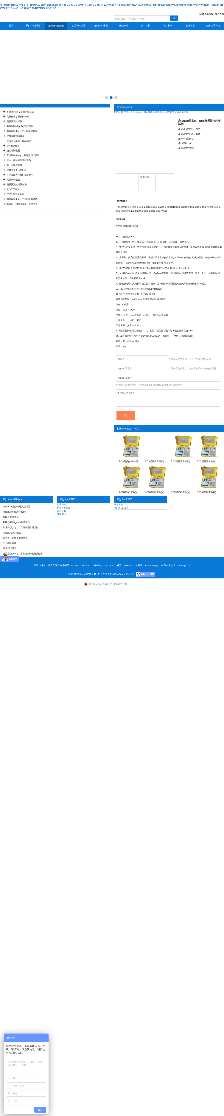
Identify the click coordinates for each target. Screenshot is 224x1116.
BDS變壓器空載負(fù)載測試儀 (182, 461)
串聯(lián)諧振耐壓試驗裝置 (20, 111)
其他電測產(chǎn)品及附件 (20, 175)
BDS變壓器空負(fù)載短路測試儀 (182, 492)
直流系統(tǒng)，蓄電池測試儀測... (24, 155)
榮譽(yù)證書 (63, 507)
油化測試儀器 (13, 150)
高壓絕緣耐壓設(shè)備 (18, 116)
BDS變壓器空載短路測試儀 (208, 461)
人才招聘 (168, 25)
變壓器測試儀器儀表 (17, 184)
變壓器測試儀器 (14, 121)
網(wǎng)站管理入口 (124, 574)
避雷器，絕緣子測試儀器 (19, 141)
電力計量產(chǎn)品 (16, 170)
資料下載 (145, 25)
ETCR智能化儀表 (15, 194)
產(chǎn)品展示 (56, 25)
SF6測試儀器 (13, 145)
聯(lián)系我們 (213, 25)
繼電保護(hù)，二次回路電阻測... (23, 131)
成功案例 (123, 25)
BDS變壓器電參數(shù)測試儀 (208, 492)
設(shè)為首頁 (206, 14)
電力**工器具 (13, 189)
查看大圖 (144, 176)
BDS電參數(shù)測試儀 (130, 461)
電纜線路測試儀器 (15, 136)
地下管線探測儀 (14, 165)
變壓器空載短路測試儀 (177, 112)
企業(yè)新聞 (78, 25)
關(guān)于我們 (33, 25)
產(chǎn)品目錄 (138, 112)
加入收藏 (219, 14)
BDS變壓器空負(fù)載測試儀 (156, 492)
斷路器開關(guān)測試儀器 (20, 126)
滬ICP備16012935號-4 (102, 574)
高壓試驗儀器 (13, 179)
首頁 (11, 25)
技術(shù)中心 (101, 25)
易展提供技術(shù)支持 (79, 574)
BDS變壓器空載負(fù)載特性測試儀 (156, 461)
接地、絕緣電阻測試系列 (19, 160)
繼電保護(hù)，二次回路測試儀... (23, 199)
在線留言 (190, 25)
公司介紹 (61, 504)
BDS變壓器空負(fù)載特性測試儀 (130, 492)
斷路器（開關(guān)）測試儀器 (22, 204)
